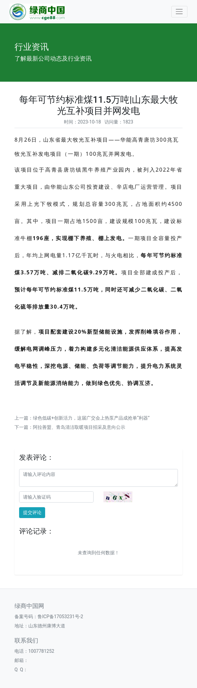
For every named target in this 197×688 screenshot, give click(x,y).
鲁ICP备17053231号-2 (60, 616)
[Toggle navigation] (179, 11)
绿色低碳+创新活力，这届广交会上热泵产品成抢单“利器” (91, 418)
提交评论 (32, 512)
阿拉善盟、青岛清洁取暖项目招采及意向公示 (79, 427)
